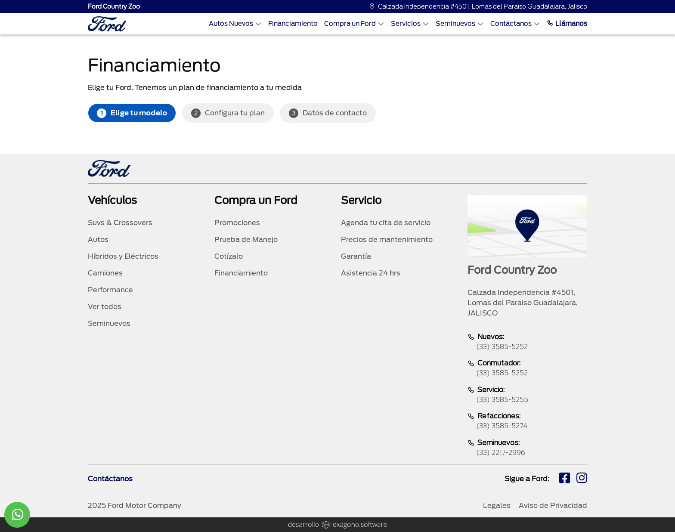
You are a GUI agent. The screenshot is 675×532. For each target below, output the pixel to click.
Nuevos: (527, 342)
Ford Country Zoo (114, 6)
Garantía (356, 256)
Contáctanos (515, 24)
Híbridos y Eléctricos (123, 256)
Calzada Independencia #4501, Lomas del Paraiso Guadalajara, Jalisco (478, 6)
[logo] (107, 23)
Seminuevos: (527, 448)
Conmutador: (527, 368)
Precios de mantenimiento (387, 239)
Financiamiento (293, 24)
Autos (98, 239)
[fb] (564, 479)
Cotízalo (228, 256)
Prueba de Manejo (246, 239)
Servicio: (527, 395)
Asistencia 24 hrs (370, 273)
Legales (497, 505)
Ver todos (104, 307)
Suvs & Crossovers (120, 223)
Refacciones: (527, 421)
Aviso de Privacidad (553, 505)
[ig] (581, 479)
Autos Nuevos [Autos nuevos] (235, 24)
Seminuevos (460, 24)
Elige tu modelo (132, 113)
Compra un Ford (354, 24)
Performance (110, 290)
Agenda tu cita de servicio (385, 223)
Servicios (410, 24)
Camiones (105, 273)
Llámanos (567, 24)
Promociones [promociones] (237, 223)
